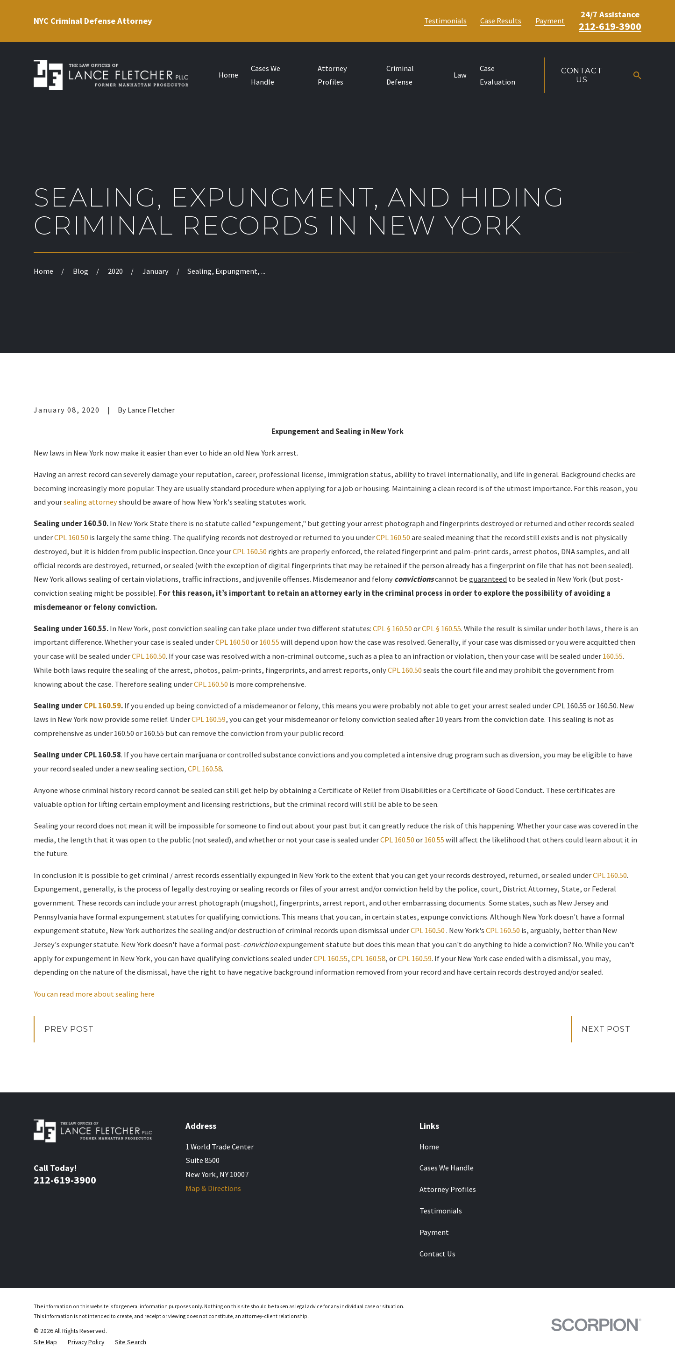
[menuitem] (45, 1342)
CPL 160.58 (205, 769)
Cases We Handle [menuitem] (265, 75)
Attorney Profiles (447, 1189)
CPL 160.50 (71, 537)
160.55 (269, 642)
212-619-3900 (610, 26)
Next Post (606, 1029)
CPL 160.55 (330, 958)
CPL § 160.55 (441, 629)
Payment (550, 21)
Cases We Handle (446, 1168)
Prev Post (68, 1029)
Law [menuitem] (460, 75)
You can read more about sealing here (94, 994)
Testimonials (445, 21)
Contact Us (582, 75)
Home (429, 1147)
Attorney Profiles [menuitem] (332, 75)
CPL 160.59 (102, 706)
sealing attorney (90, 502)
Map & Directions (213, 1188)
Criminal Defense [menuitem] (400, 75)
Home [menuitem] (228, 75)
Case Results (500, 21)
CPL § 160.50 (392, 629)
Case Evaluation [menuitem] (497, 75)
